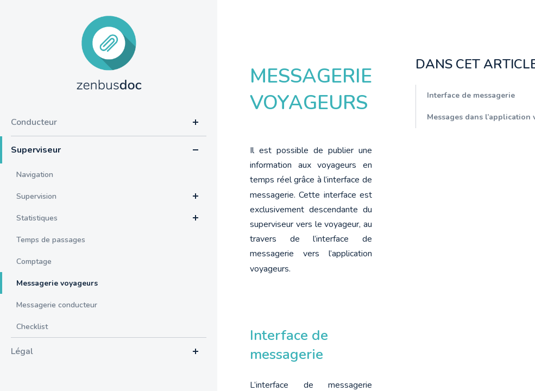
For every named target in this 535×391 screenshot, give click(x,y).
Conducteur (34, 122)
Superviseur (36, 150)
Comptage (34, 261)
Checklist (32, 326)
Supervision (36, 196)
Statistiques (37, 218)
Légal (22, 351)
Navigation (34, 174)
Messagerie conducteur (56, 305)
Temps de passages (50, 240)
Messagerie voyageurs (57, 283)
